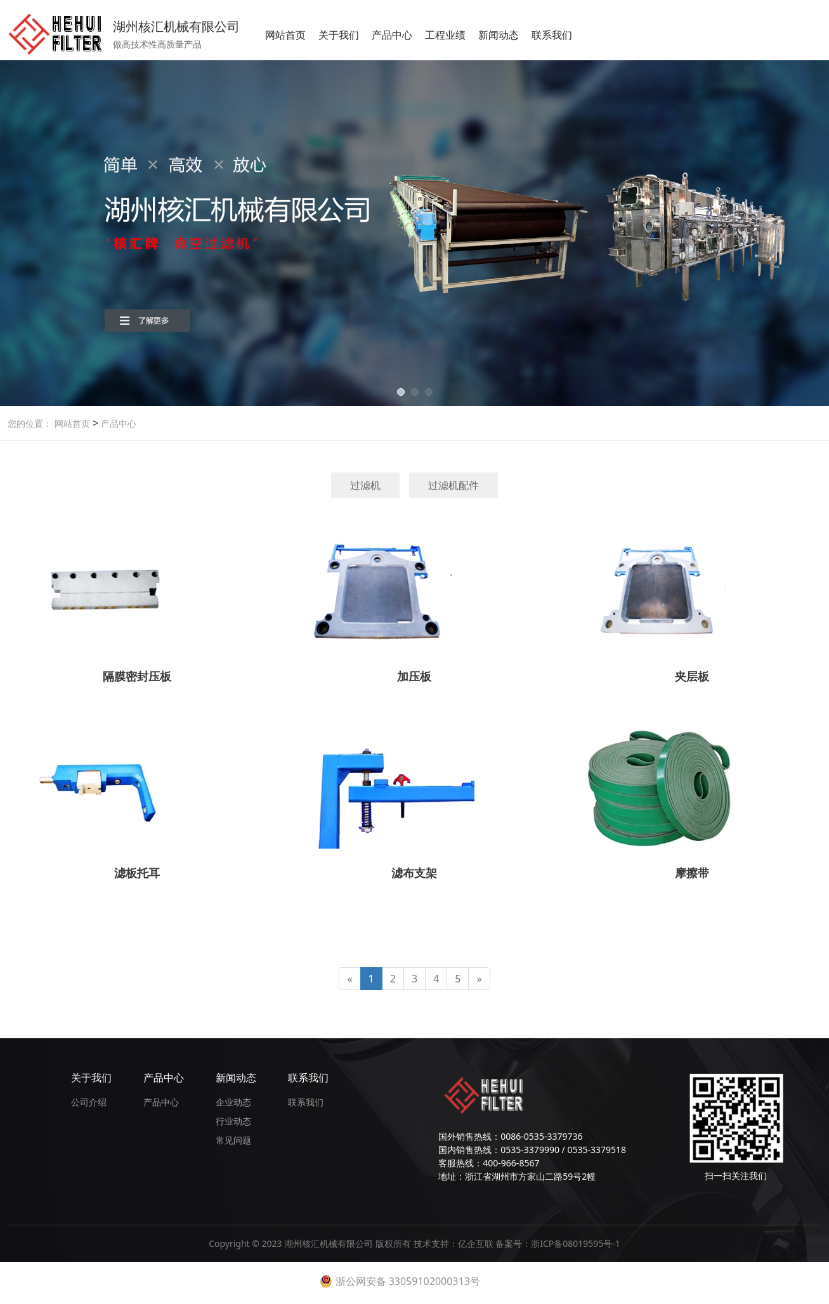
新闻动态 (498, 35)
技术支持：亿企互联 (455, 1243)
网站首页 (285, 35)
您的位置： (30, 423)
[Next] (479, 979)
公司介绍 (89, 1102)
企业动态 (233, 1102)
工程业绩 (445, 35)
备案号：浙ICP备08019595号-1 (557, 1243)
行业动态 (233, 1121)
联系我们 (552, 35)
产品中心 (392, 35)
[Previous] (349, 979)
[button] (401, 392)
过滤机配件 (453, 485)
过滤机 (365, 485)
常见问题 (233, 1140)
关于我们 (338, 35)
